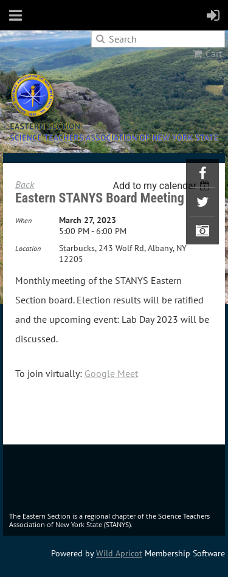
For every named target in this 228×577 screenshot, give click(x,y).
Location (28, 248)
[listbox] (162, 185)
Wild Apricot (119, 553)
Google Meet (111, 373)
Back (24, 184)
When (23, 220)
